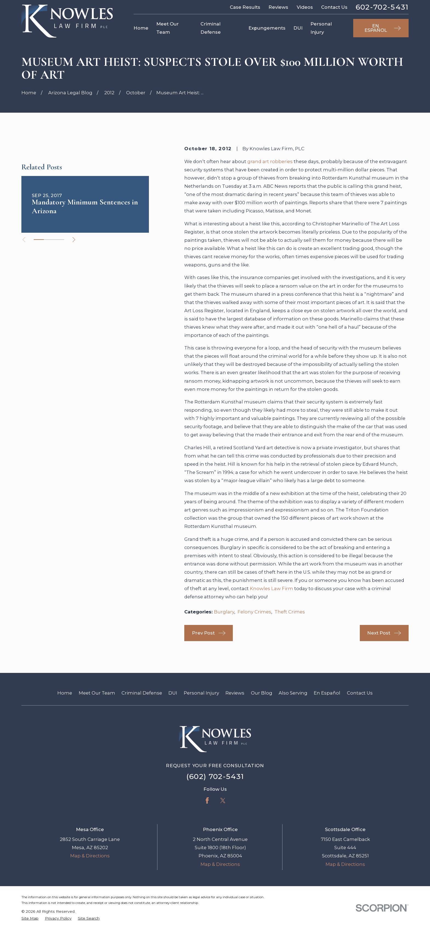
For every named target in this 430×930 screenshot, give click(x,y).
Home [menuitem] (141, 28)
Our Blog (261, 693)
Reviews (278, 7)
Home (64, 693)
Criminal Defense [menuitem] (210, 28)
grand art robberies (270, 161)
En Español (327, 693)
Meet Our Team (97, 693)
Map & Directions (90, 855)
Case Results (245, 7)
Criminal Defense (141, 693)
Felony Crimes (254, 612)
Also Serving (293, 693)
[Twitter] (223, 800)
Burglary (224, 612)
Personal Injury (201, 693)
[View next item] (73, 239)
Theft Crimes (290, 612)
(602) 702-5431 (215, 776)
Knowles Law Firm (271, 588)
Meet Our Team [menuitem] (167, 28)
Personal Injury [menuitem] (321, 28)
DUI (172, 693)
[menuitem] (29, 918)
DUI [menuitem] (297, 28)
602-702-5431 (382, 7)
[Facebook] (207, 800)
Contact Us (334, 7)
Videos (305, 7)
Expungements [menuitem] (266, 28)
